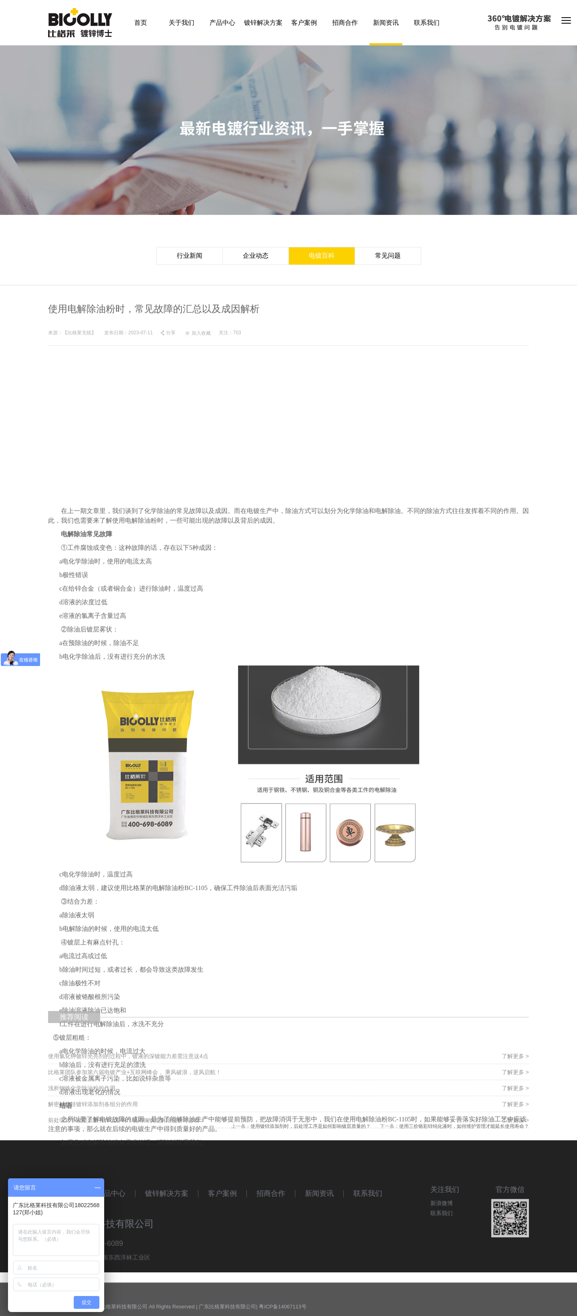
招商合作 (345, 22)
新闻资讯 (386, 22)
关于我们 (181, 22)
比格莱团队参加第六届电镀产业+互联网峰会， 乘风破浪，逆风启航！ (134, 1100)
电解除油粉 (141, 757)
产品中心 (222, 22)
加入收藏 (197, 342)
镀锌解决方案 (263, 22)
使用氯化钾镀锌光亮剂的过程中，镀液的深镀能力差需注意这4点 (128, 1084)
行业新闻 (189, 255)
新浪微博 (441, 1222)
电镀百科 (322, 255)
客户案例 (304, 22)
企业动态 (255, 255)
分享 (168, 341)
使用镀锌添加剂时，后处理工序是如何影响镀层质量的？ (310, 1128)
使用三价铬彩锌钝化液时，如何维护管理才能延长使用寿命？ (464, 1128)
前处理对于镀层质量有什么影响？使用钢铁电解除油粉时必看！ (126, 1148)
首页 (140, 22)
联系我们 (427, 22)
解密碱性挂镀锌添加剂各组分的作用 (93, 1132)
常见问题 (388, 255)
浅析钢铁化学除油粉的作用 (81, 1116)
